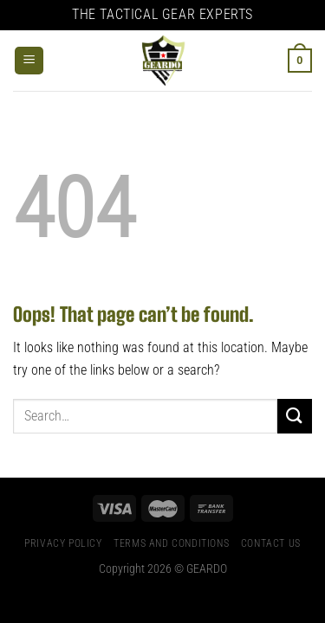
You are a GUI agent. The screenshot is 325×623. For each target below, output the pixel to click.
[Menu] (29, 61)
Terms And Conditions (171, 543)
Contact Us (271, 543)
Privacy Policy (63, 543)
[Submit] (294, 416)
